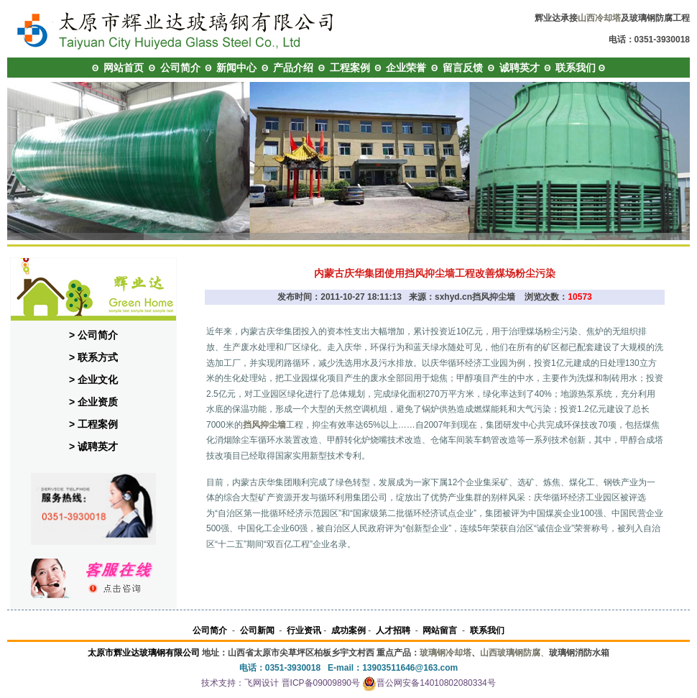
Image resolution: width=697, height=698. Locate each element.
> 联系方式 (93, 357)
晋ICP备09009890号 (321, 683)
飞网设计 (261, 683)
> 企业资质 (93, 402)
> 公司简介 (93, 335)
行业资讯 (304, 630)
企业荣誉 (406, 67)
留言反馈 (463, 67)
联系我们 (575, 67)
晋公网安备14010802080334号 (428, 683)
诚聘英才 (519, 67)
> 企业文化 (93, 379)
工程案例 (350, 67)
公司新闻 (257, 630)
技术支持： (222, 683)
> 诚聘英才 (93, 446)
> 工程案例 (93, 424)
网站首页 (123, 67)
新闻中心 (236, 67)
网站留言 (440, 630)
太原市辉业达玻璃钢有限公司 (144, 653)
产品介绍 (293, 67)
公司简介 (180, 67)
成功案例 (348, 630)
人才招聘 (393, 630)
